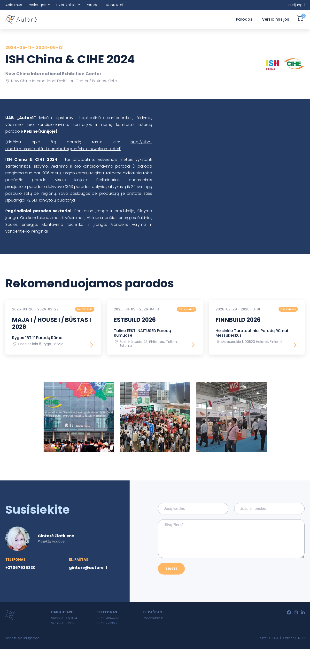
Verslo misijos (275, 19)
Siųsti (171, 569)
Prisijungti (296, 4)
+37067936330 (20, 567)
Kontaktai (114, 4)
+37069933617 (107, 623)
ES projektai (66, 4)
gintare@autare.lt (88, 567)
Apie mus (13, 4)
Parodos (93, 4)
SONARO (273, 638)
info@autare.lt (153, 618)
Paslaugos (37, 4)
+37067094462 (108, 618)
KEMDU (300, 638)
